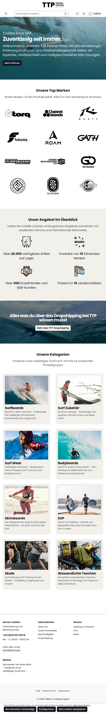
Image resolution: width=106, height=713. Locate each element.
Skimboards (15, 518)
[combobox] (38, 14)
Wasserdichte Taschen (77, 573)
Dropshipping (45, 638)
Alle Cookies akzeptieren (72, 709)
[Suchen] (65, 14)
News (76, 634)
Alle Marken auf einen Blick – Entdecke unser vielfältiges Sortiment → (17, 668)
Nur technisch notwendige (20, 709)
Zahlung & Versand (83, 626)
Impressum (64, 690)
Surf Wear (13, 463)
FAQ (75, 630)
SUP (61, 518)
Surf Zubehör (68, 408)
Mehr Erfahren (12, 63)
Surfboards (14, 408)
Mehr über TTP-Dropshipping (53, 328)
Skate (9, 573)
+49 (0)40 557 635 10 (14, 635)
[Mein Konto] (84, 13)
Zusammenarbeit (47, 630)
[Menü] (6, 13)
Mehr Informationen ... (82, 705)
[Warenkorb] (95, 13)
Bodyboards (68, 463)
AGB (38, 690)
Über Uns (43, 626)
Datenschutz (49, 690)
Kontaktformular (11, 650)
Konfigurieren (46, 709)
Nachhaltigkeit (46, 634)
